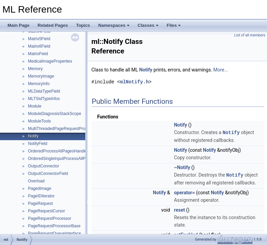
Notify (33, 136)
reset (179, 209)
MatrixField (38, 53)
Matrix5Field (39, 38)
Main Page (18, 25)
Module (34, 106)
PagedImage (39, 188)
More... (220, 69)
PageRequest (40, 203)
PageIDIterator (41, 196)
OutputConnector (43, 166)
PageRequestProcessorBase (54, 226)
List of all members (249, 35)
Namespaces (114, 25)
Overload (36, 181)
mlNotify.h (134, 82)
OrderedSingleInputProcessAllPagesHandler (68, 158)
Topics (83, 25)
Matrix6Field (39, 46)
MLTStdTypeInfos (44, 98)
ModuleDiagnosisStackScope (54, 113)
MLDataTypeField (44, 91)
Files (174, 25)
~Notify (182, 167)
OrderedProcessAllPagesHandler (58, 151)
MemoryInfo (38, 83)
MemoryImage (41, 76)
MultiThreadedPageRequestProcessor (62, 128)
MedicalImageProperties (50, 61)
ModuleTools (39, 121)
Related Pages (53, 25)
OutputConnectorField (48, 173)
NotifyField (37, 143)
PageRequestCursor (46, 211)
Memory (35, 68)
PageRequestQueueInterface (54, 233)
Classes (148, 25)
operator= (184, 192)
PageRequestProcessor (49, 218)
